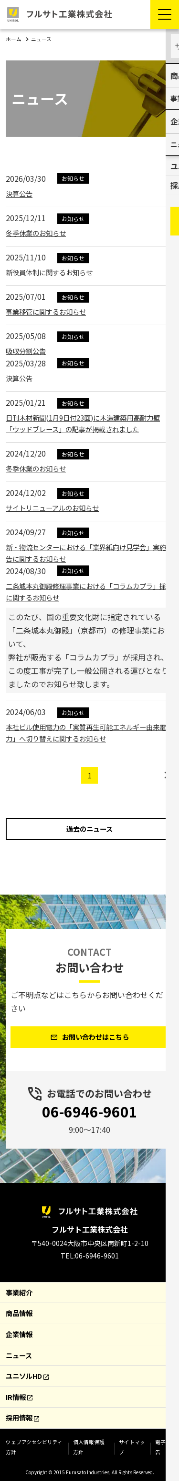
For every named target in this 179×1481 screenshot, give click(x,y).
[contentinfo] (89, 1328)
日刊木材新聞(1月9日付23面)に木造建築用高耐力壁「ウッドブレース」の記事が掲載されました (89, 422)
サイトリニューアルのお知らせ (59, 507)
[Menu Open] (164, 14)
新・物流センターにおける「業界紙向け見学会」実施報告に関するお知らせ (88, 552)
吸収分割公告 (29, 350)
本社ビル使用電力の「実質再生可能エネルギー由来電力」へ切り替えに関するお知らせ (86, 731)
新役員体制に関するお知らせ (55, 271)
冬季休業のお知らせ (40, 232)
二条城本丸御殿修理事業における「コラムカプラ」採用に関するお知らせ (86, 590)
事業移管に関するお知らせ (51, 311)
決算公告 (21, 193)
